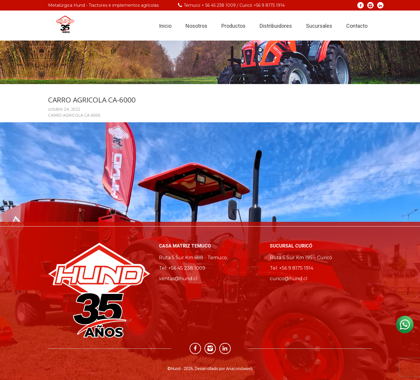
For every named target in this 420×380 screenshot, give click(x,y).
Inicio (165, 26)
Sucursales (319, 26)
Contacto (357, 26)
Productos (233, 26)
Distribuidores (276, 26)
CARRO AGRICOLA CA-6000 (74, 115)
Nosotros (196, 26)
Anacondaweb (239, 368)
